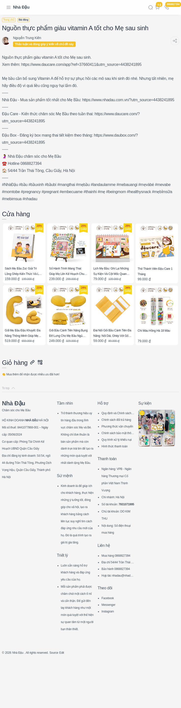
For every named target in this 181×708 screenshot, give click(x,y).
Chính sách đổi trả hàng (117, 424)
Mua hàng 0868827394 (116, 567)
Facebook (108, 609)
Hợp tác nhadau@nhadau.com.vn (117, 587)
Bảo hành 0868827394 (117, 580)
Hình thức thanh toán (117, 451)
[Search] (150, 7)
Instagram (108, 623)
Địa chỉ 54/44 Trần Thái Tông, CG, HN (117, 574)
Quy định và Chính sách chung (117, 418)
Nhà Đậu (21, 7)
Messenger (109, 616)
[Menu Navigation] (8, 7)
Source (63, 700)
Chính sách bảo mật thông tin (117, 438)
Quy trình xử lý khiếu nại (116, 444)
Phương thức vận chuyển (117, 431)
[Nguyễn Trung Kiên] (30, 38)
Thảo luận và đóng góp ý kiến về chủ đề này (47, 44)
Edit (73, 700)
